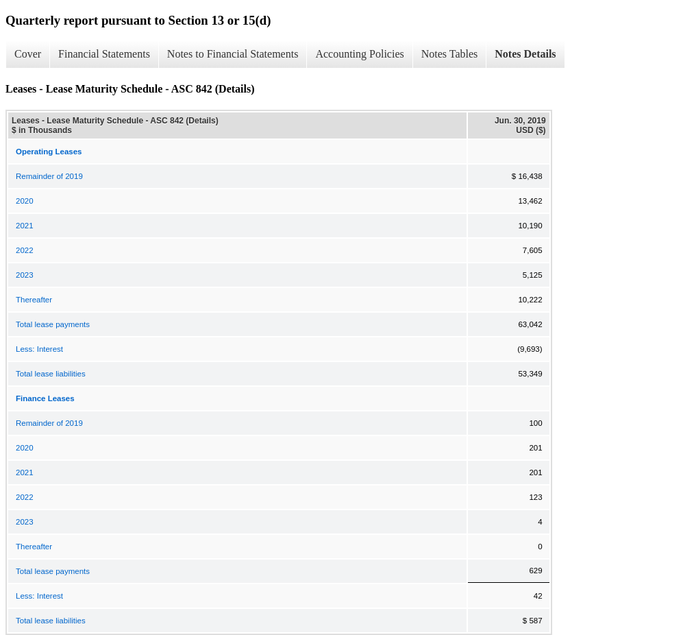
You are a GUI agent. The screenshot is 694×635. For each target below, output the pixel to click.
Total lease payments (53, 324)
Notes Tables (449, 54)
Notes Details (525, 54)
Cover (27, 54)
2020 (25, 201)
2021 (25, 225)
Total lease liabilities (51, 374)
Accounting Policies (359, 54)
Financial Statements (104, 54)
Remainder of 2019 (49, 176)
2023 (25, 275)
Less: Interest (39, 349)
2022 (25, 250)
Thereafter (34, 300)
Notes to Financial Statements (233, 54)
